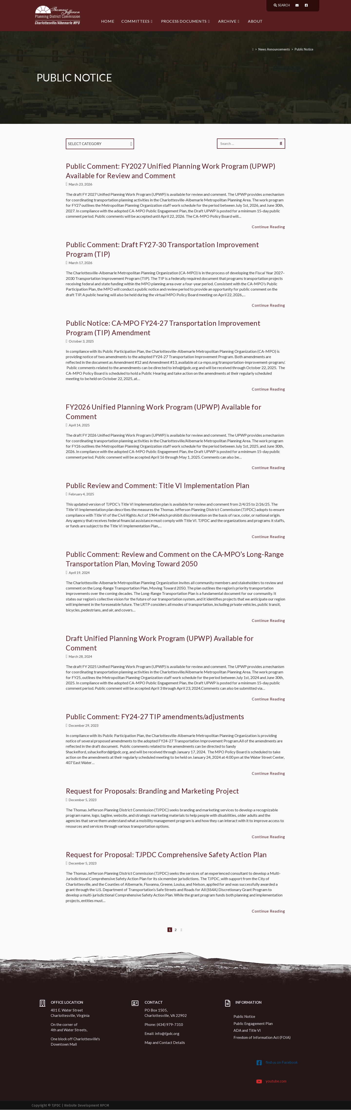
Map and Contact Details (165, 1043)
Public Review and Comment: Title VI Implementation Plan (158, 485)
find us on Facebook (282, 1062)
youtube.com (276, 1081)
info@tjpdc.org (167, 1033)
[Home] (253, 49)
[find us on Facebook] (259, 1063)
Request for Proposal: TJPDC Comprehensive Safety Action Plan (166, 854)
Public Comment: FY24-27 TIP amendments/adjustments (155, 717)
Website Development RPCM (86, 1106)
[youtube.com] (259, 1082)
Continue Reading (268, 227)
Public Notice (304, 49)
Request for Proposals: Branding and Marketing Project (152, 791)
